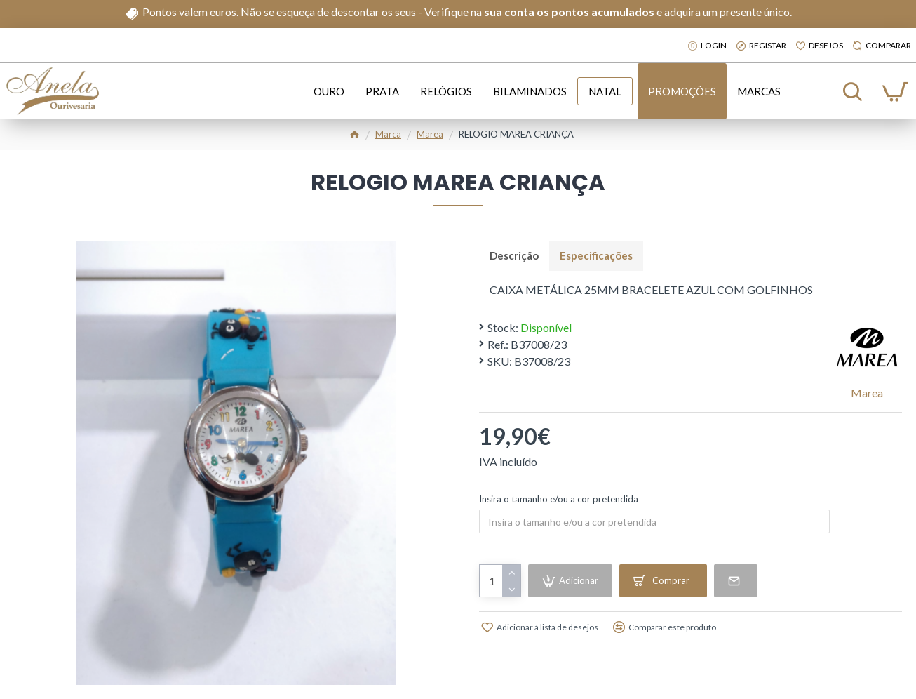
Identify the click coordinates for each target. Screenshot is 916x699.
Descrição (514, 255)
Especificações (596, 255)
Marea (430, 134)
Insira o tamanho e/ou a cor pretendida (558, 499)
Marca (388, 134)
